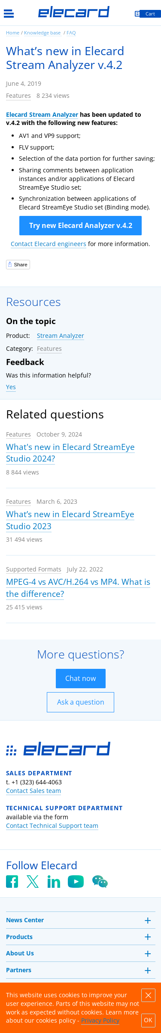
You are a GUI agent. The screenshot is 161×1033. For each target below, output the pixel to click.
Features (18, 95)
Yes (11, 387)
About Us (20, 953)
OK (148, 1020)
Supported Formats (33, 569)
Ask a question (80, 702)
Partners (18, 970)
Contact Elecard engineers (48, 244)
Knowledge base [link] (43, 32)
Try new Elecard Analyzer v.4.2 (80, 225)
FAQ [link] (71, 32)
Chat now (80, 678)
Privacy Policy (100, 1020)
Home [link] (12, 32)
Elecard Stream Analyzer (42, 114)
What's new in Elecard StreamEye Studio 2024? (70, 453)
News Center (25, 920)
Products (19, 937)
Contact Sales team (33, 790)
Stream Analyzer (60, 335)
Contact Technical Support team (52, 825)
